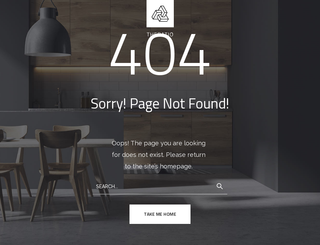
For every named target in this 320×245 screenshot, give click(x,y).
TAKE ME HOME (160, 214)
